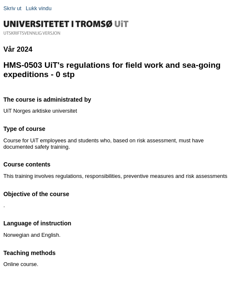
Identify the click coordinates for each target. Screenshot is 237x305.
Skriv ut (12, 8)
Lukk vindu (39, 8)
